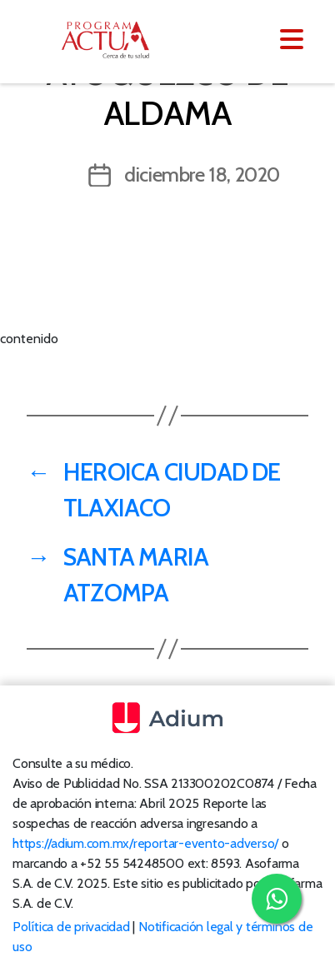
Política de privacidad (71, 927)
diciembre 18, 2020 (202, 174)
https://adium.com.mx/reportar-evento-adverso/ (145, 843)
